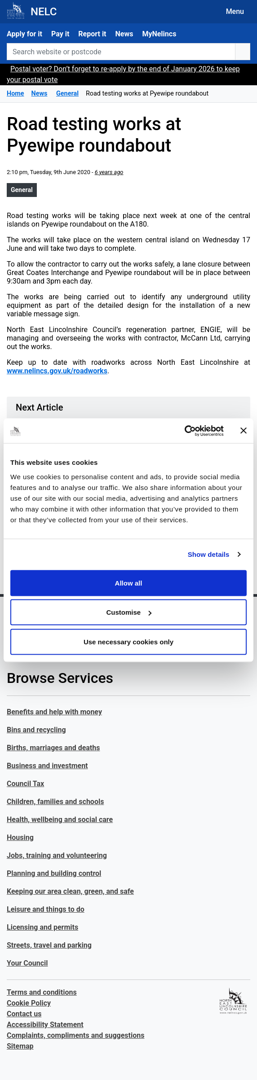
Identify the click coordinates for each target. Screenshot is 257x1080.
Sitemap (20, 1046)
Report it (92, 34)
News (124, 34)
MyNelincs (159, 34)
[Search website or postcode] (121, 51)
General (22, 189)
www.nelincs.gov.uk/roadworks (57, 371)
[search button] (242, 51)
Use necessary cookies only (128, 641)
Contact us (24, 1014)
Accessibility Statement (45, 1024)
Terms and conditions (42, 992)
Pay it (60, 34)
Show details (209, 554)
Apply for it (24, 34)
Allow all (128, 582)
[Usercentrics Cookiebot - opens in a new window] (184, 431)
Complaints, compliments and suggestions (75, 1035)
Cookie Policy (29, 1003)
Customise (128, 612)
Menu (235, 11)
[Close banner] (243, 431)
